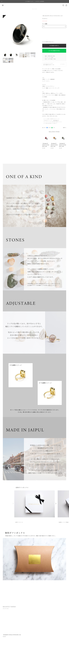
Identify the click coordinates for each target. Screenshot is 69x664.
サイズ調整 (44, 23)
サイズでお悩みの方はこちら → (48, 41)
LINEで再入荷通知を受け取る (54, 50)
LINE (53, 127)
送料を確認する (56, 120)
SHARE (49, 127)
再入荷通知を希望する (54, 45)
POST (44, 127)
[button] (56, 505)
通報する (64, 127)
